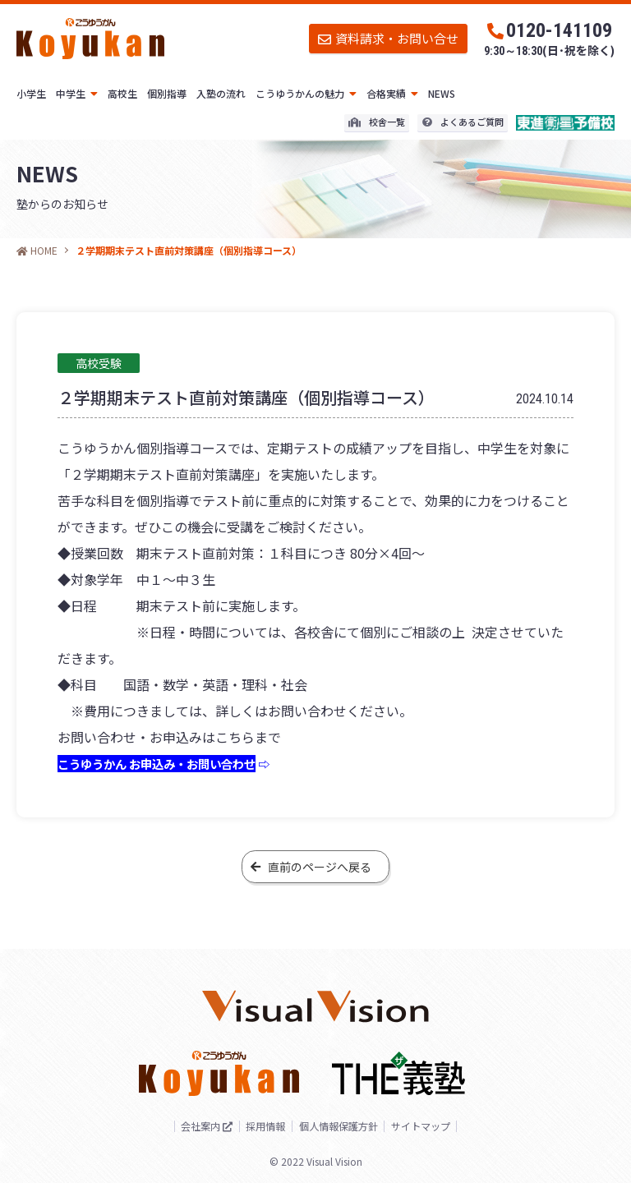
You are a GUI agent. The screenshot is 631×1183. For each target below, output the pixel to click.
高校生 (122, 93)
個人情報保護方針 (343, 1127)
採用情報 (257, 1127)
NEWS (441, 93)
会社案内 (180, 1126)
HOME (37, 250)
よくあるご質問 (463, 121)
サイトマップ (440, 1127)
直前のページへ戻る (311, 866)
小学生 (31, 93)
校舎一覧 (376, 121)
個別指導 (167, 93)
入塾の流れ (221, 93)
